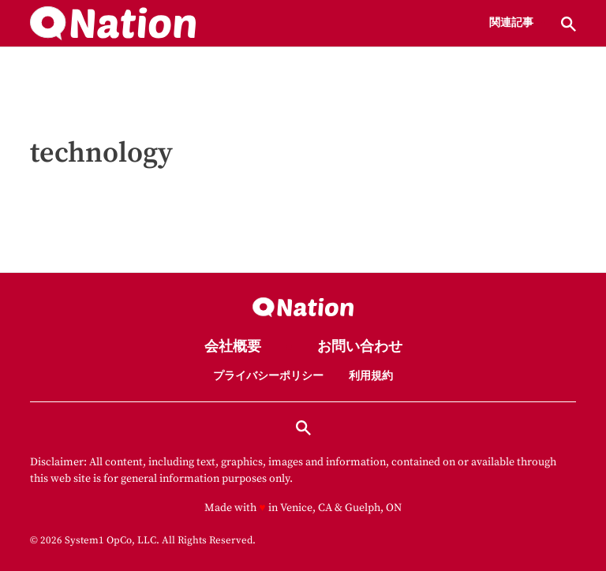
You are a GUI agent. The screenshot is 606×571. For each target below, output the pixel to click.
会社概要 (232, 347)
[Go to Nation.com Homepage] (113, 23)
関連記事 (511, 23)
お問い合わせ (359, 347)
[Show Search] (568, 24)
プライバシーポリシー (268, 376)
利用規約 (371, 376)
